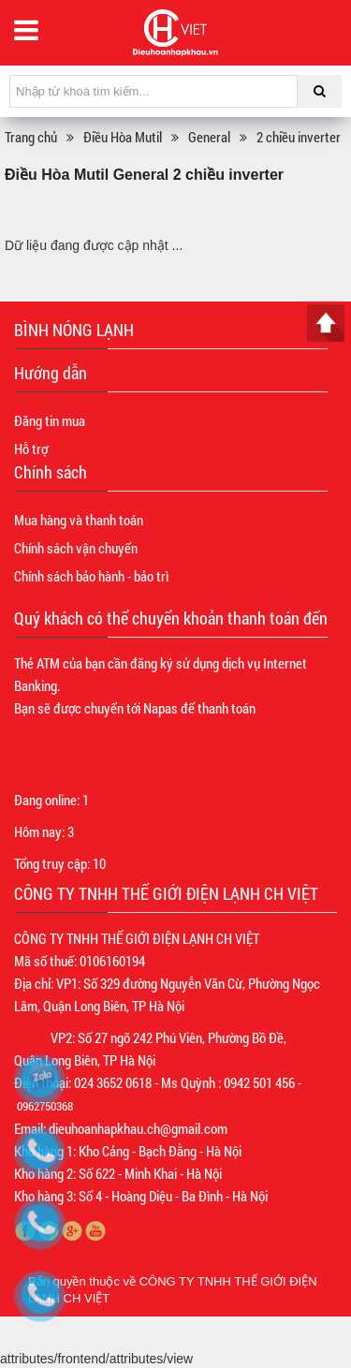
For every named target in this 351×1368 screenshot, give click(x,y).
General (209, 136)
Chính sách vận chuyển (76, 547)
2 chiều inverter (298, 136)
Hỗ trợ (31, 448)
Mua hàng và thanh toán (78, 519)
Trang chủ (31, 136)
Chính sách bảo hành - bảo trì (91, 575)
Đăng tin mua (49, 420)
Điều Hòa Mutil (122, 136)
